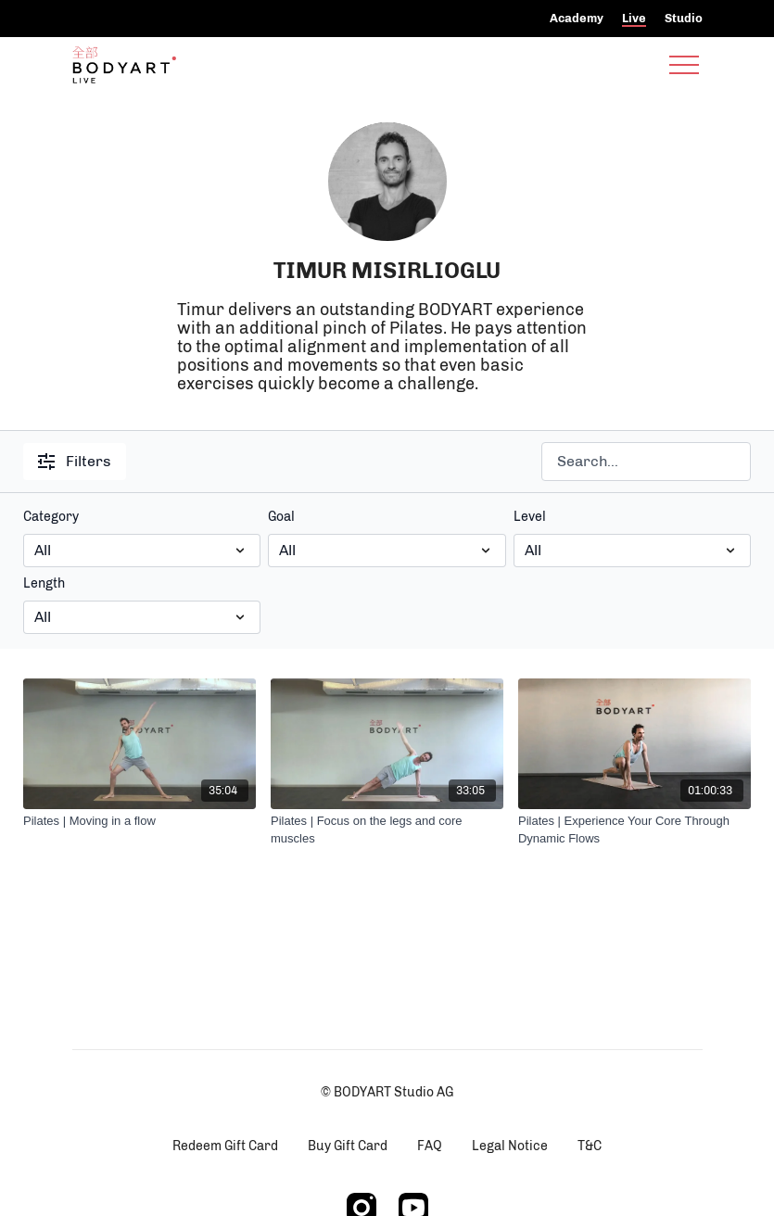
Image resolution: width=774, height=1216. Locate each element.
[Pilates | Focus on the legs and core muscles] (387, 830)
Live (634, 18)
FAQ (429, 1146)
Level (530, 517)
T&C (589, 1146)
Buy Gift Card (347, 1146)
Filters (74, 461)
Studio (684, 18)
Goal (281, 517)
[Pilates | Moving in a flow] (139, 821)
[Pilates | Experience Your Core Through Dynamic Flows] (634, 830)
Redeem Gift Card (225, 1146)
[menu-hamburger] (684, 64)
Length (44, 583)
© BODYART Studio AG (387, 1092)
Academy (576, 18)
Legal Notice (510, 1146)
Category (51, 517)
